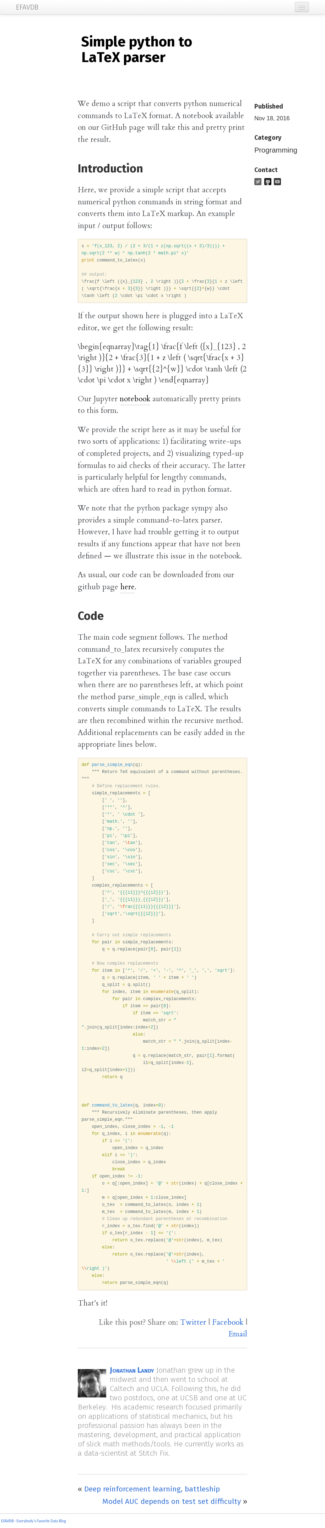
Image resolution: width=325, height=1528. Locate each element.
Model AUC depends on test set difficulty (171, 1501)
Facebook (227, 1322)
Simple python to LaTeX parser (136, 49)
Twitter (193, 1322)
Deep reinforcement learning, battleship (152, 1489)
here (127, 587)
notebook (135, 399)
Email (237, 1334)
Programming (275, 150)
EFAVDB (7, 1521)
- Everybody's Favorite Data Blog (39, 1520)
